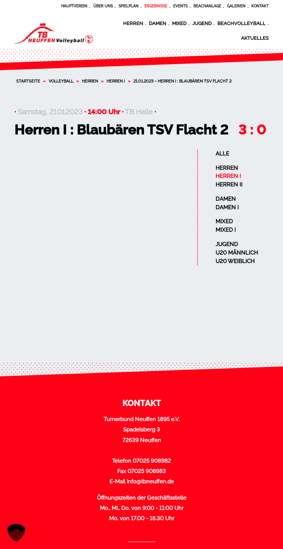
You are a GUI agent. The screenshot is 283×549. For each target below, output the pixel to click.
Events (180, 6)
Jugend (202, 23)
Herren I (115, 81)
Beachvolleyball (241, 23)
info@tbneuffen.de (150, 481)
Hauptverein (74, 6)
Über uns (103, 6)
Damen (157, 23)
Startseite (28, 81)
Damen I (227, 207)
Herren (133, 23)
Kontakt (260, 6)
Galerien (236, 6)
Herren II (229, 184)
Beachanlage (207, 6)
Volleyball (61, 81)
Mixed (179, 23)
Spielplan (129, 6)
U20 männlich (237, 252)
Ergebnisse (155, 6)
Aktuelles (255, 38)
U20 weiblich (235, 261)
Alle (222, 153)
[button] (16, 533)
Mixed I (226, 230)
